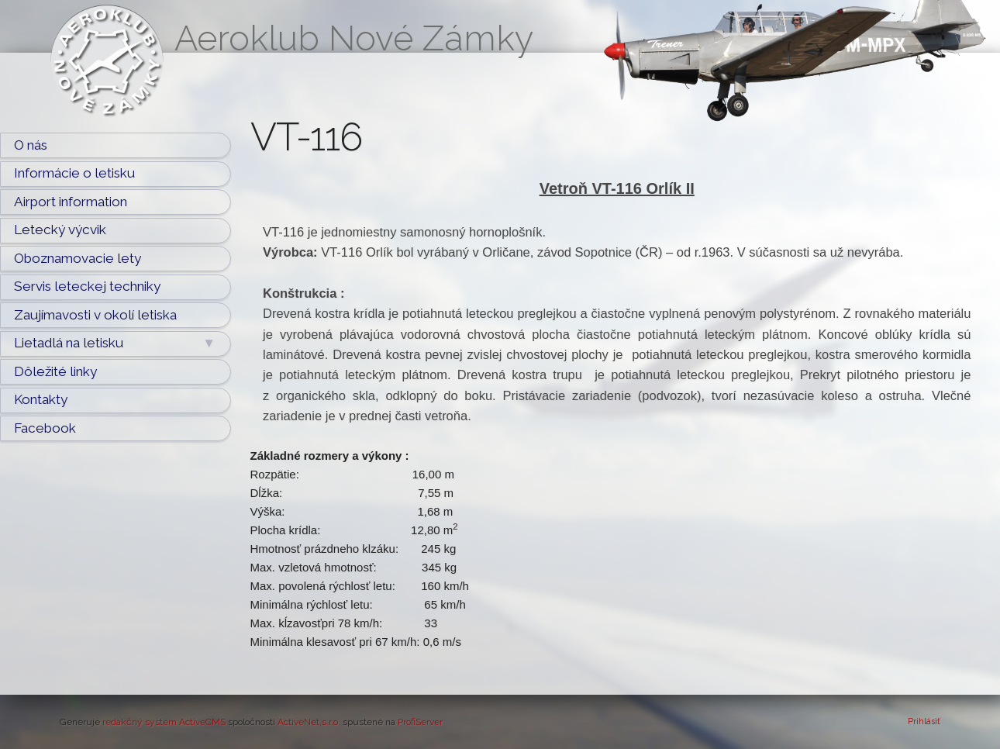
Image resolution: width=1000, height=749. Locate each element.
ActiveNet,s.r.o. (309, 721)
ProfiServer (420, 721)
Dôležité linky (55, 371)
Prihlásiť (924, 721)
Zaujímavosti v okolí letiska (95, 315)
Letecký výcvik (60, 229)
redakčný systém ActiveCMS (164, 721)
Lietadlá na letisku (115, 343)
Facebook (45, 428)
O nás (30, 145)
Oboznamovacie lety (77, 258)
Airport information (70, 201)
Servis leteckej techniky (87, 286)
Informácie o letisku (74, 173)
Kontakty (40, 399)
